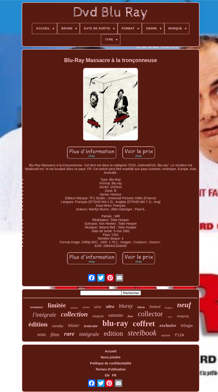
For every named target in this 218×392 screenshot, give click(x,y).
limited (154, 306)
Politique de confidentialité (110, 363)
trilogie (187, 325)
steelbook (142, 333)
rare (69, 333)
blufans (168, 307)
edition (113, 333)
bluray (126, 306)
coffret (144, 323)
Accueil (110, 351)
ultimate (74, 308)
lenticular (91, 326)
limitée (57, 305)
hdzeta (141, 307)
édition (37, 324)
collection (74, 314)
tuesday (57, 326)
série (97, 307)
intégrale (89, 334)
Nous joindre (111, 357)
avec (170, 316)
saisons (115, 315)
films (54, 334)
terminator (36, 307)
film (179, 335)
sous (41, 334)
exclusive (167, 325)
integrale (98, 316)
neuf (184, 304)
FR (114, 375)
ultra (110, 306)
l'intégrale (44, 315)
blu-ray (115, 323)
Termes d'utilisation (111, 369)
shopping (183, 316)
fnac (130, 316)
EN (107, 375)
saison (165, 335)
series (86, 307)
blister (73, 325)
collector (150, 314)
